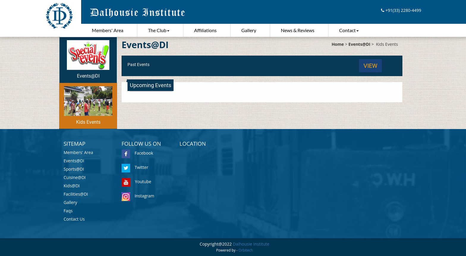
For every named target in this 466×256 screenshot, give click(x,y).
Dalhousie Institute (251, 244)
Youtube (136, 181)
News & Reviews (297, 30)
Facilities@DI (76, 194)
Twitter (135, 167)
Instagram (138, 196)
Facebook (137, 153)
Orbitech (246, 250)
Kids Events (88, 105)
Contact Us (74, 219)
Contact (349, 30)
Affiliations (205, 30)
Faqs (68, 210)
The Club (158, 30)
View (370, 65)
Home (338, 44)
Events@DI (88, 59)
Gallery (248, 30)
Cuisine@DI (75, 177)
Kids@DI (72, 186)
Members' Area (107, 30)
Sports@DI (74, 169)
